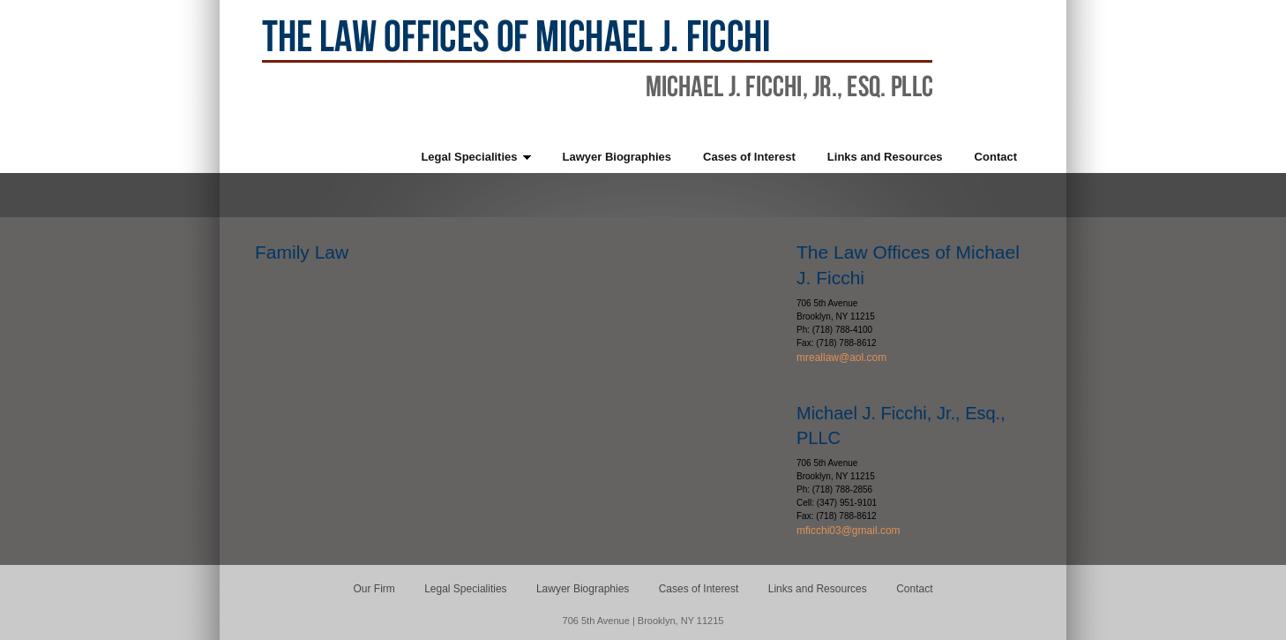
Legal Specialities (465, 589)
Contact (914, 589)
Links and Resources (817, 589)
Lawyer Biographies (582, 589)
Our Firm (374, 589)
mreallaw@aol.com (841, 357)
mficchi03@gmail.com (848, 530)
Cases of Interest (699, 589)
